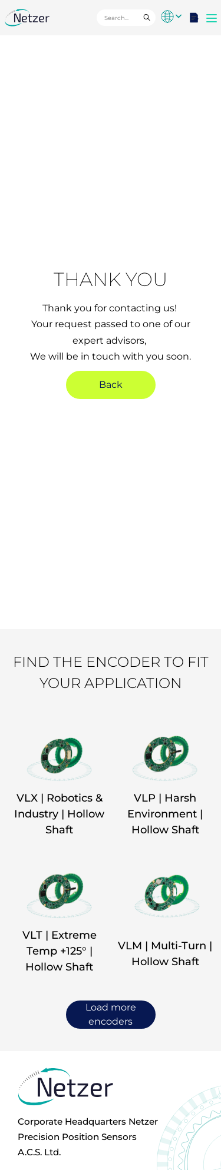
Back (111, 384)
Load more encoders (110, 1014)
